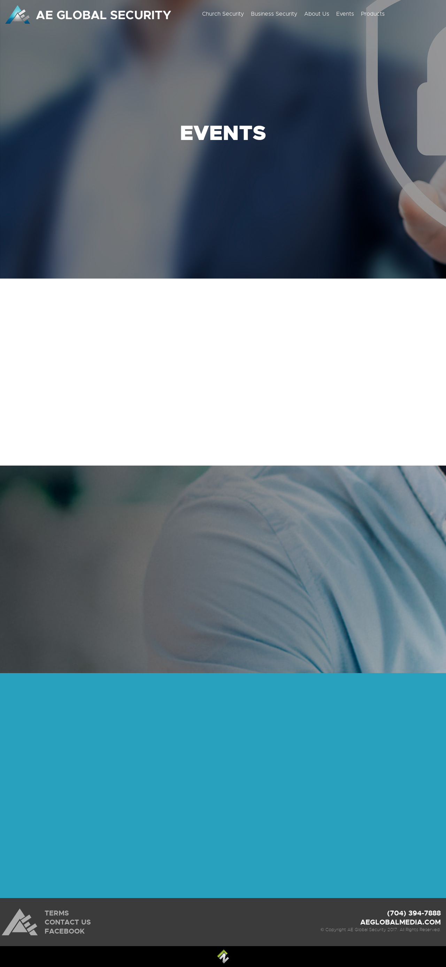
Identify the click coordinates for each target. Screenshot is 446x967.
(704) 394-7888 (414, 913)
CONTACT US (68, 922)
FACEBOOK (65, 931)
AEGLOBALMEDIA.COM (400, 922)
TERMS (57, 913)
